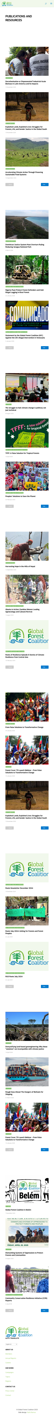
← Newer (9, 184)
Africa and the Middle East (14, 286)
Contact (8, 1395)
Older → (45, 184)
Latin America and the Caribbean (16, 332)
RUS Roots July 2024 (14, 976)
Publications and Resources (15, 927)
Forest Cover (10, 123)
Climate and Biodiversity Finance (16, 449)
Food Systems (10, 169)
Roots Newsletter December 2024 (19, 888)
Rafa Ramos (31, 1412)
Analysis (8, 404)
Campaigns (9, 1372)
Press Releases (11, 241)
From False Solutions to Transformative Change (24, 727)
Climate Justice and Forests (15, 651)
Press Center (9, 1391)
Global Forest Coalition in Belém (18, 1210)
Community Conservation (14, 1295)
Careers (8, 1363)
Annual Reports (10, 1358)
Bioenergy (9, 78)
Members (8, 1354)
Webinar (8, 767)
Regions (8, 1381)
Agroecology (10, 563)
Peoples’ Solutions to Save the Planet (20, 496)
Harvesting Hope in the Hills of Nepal (20, 566)
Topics (7, 1377)
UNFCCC (8, 1206)
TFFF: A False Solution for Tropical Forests (22, 453)
